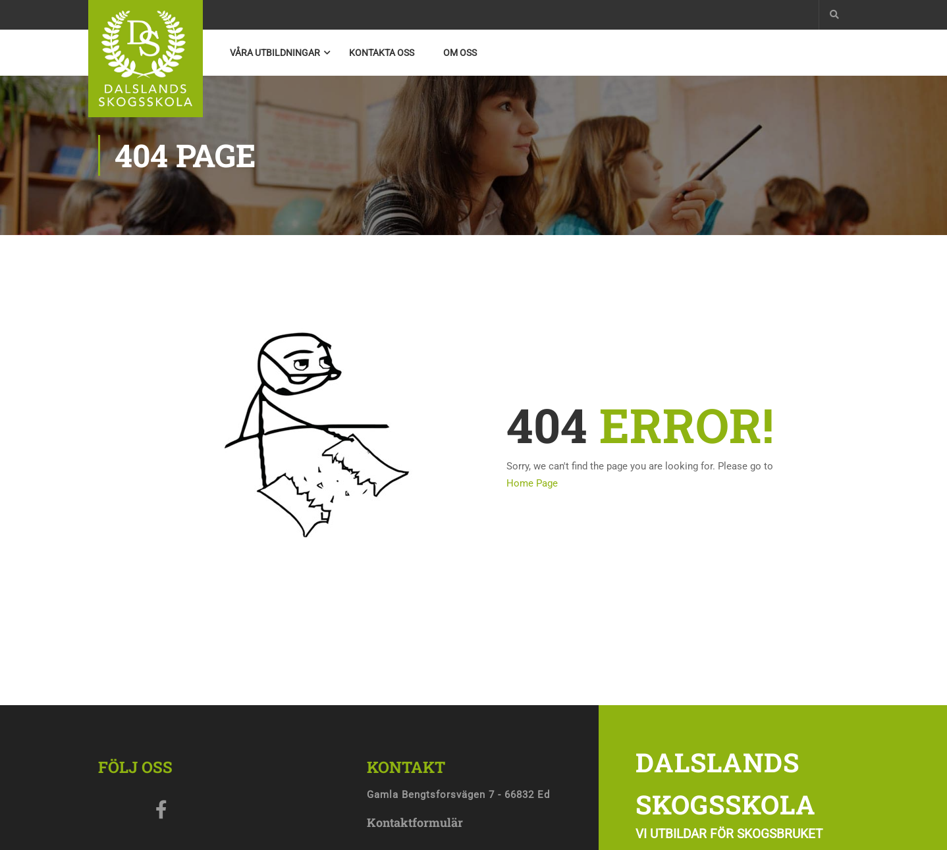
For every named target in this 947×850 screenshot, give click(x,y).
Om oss (460, 52)
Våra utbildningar (275, 52)
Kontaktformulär (415, 822)
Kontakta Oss (381, 52)
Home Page (532, 483)
